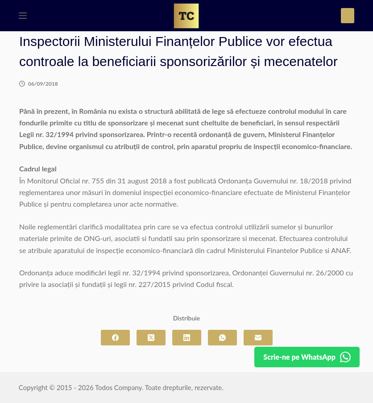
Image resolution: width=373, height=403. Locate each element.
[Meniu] (23, 16)
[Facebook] (115, 337)
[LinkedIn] (186, 337)
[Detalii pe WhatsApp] (307, 357)
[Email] (258, 337)
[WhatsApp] (222, 337)
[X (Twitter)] (151, 337)
